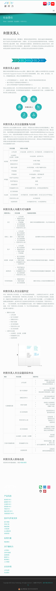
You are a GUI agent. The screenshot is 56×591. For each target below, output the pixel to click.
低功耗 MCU (7, 499)
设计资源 (6, 522)
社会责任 (16, 21)
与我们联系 (23, 462)
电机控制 (6, 526)
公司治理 (6, 570)
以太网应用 (7, 531)
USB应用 (6, 529)
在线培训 (6, 533)
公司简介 (6, 550)
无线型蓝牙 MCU (9, 513)
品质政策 (6, 555)
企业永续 (10, 21)
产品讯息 (8, 496)
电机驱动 (6, 542)
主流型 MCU (7, 504)
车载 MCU (7, 509)
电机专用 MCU (8, 511)
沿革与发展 (7, 552)
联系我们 (6, 559)
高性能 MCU (7, 506)
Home (4, 21)
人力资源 (6, 562)
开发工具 (6, 524)
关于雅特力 (8, 547)
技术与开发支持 (10, 518)
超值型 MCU (7, 502)
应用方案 (8, 538)
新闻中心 (6, 557)
